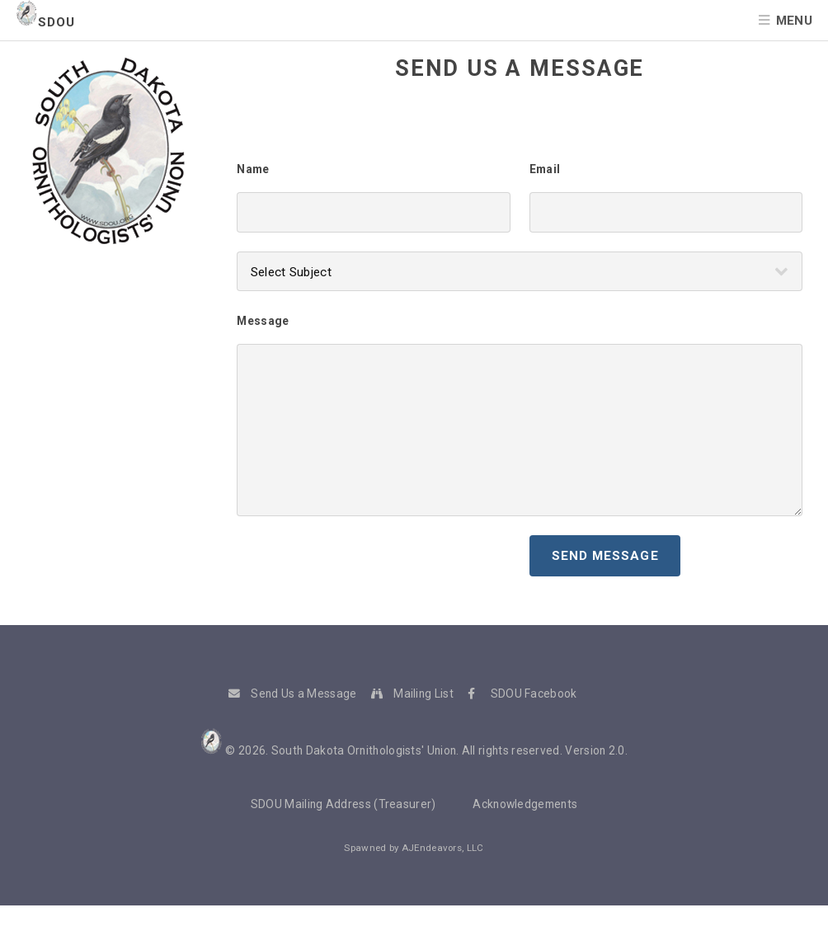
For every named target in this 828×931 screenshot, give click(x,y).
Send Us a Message (303, 693)
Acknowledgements (525, 804)
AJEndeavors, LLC (443, 847)
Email (545, 169)
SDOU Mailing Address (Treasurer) (343, 804)
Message (263, 320)
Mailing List (423, 693)
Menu (794, 20)
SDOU (45, 22)
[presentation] (362, 567)
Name (253, 169)
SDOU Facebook (534, 693)
